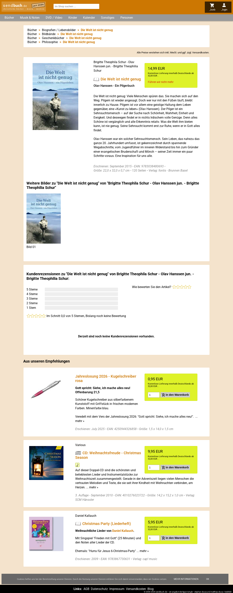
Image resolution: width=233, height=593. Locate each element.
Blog (150, 589)
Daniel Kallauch (85, 516)
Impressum (116, 589)
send (15, 5)
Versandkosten (200, 52)
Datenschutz (99, 589)
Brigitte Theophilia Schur (47, 278)
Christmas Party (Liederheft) (106, 523)
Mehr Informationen (186, 582)
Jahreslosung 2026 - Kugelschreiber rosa (105, 378)
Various (80, 445)
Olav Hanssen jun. (167, 183)
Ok (207, 582)
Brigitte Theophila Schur (110, 62)
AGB (86, 589)
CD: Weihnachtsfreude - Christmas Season (108, 455)
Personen (126, 17)
